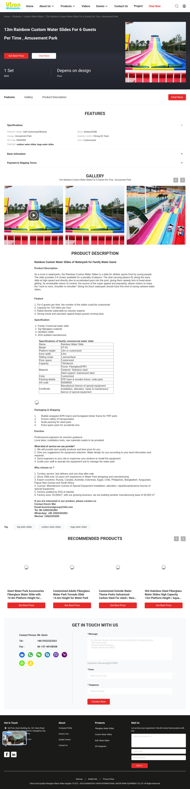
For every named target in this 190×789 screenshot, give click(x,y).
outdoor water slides (51, 527)
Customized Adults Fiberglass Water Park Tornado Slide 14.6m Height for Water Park (71, 594)
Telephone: (94, 685)
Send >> (139, 766)
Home (7, 16)
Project (138, 6)
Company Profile (65, 728)
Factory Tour (64, 734)
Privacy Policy (108, 779)
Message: (93, 634)
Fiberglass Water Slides (104, 728)
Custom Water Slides (33, 16)
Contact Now (99, 701)
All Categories (100, 746)
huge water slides (78, 527)
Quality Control (65, 740)
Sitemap (79, 779)
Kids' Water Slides (102, 740)
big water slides (24, 527)
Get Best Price (16, 55)
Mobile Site (92, 779)
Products (17, 16)
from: (91, 669)
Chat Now (44, 55)
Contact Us (63, 745)
